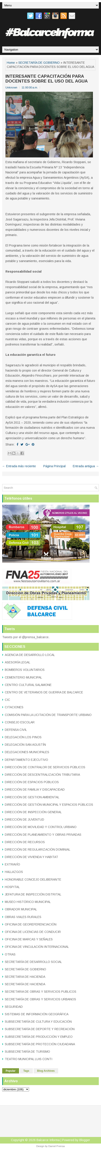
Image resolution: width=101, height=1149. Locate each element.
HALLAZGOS (14, 872)
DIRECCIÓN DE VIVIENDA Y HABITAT (31, 857)
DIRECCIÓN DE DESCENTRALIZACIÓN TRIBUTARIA (42, 774)
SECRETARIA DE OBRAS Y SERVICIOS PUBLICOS (40, 991)
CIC (7, 699)
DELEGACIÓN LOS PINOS (23, 737)
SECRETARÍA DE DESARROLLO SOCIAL (33, 962)
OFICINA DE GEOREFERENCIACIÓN (30, 924)
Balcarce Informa (48, 1140)
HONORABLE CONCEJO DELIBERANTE (33, 879)
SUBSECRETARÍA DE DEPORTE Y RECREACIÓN (40, 1029)
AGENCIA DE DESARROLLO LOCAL (30, 655)
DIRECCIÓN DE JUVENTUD (24, 819)
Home (11, 62)
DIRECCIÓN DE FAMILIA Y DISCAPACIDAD (35, 789)
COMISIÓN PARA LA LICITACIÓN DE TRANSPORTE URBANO (48, 715)
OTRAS (10, 954)
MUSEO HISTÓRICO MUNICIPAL (28, 902)
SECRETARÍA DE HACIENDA (25, 984)
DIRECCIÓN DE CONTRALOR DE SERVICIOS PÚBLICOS (45, 767)
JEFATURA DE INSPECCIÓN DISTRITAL (33, 894)
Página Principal (54, 466)
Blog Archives (46, 1070)
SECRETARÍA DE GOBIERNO (39, 62)
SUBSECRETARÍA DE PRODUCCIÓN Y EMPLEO (39, 1036)
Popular (11, 1070)
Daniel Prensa (56, 1146)
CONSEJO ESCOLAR (20, 722)
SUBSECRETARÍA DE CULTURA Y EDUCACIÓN (38, 1021)
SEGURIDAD (14, 1006)
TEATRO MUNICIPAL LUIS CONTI (28, 1059)
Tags (26, 1070)
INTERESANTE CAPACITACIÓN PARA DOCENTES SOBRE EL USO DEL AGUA (46, 78)
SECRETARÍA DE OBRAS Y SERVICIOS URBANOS (40, 999)
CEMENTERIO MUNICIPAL (23, 677)
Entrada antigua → (86, 466)
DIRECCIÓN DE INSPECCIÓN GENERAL (33, 812)
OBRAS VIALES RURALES (23, 917)
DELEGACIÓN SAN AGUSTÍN (25, 744)
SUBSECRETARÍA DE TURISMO (27, 1051)
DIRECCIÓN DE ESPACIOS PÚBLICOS (32, 782)
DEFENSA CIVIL (16, 729)
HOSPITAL (12, 887)
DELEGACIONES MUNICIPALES (27, 752)
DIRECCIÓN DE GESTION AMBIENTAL (32, 797)
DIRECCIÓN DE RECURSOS (25, 842)
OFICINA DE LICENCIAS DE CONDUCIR (33, 932)
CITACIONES (14, 707)
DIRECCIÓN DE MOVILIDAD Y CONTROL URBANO (41, 827)
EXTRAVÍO (12, 864)
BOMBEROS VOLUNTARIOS (25, 669)
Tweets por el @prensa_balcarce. (25, 637)
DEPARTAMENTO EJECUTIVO (26, 759)
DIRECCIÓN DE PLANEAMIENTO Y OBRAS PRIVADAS (43, 834)
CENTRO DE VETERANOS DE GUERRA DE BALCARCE (44, 692)
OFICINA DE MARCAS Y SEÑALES (29, 939)
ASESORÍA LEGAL (17, 662)
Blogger (84, 1140)
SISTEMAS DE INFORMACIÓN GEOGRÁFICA (36, 1014)
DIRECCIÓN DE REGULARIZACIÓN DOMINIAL (37, 849)
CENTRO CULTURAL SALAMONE (28, 685)
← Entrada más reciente (19, 466)
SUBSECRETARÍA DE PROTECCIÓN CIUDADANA (40, 1044)
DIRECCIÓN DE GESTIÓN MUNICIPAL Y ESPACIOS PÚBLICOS (49, 804)
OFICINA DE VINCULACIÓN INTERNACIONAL (37, 946)
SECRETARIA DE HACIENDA (25, 976)
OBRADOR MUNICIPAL (21, 909)
